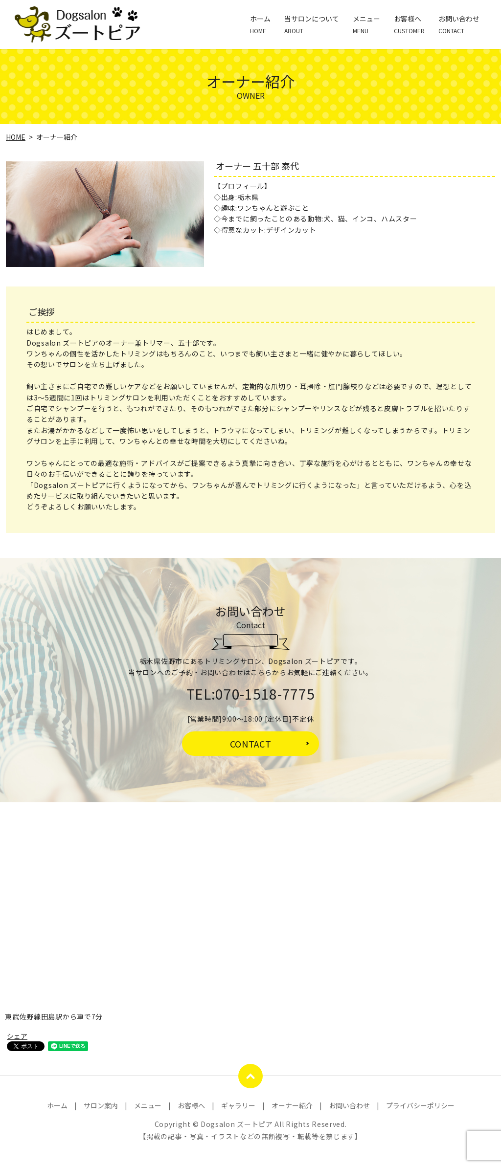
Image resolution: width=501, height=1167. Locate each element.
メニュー (366, 24)
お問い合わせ (458, 24)
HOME (15, 137)
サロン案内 (101, 1105)
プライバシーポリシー (420, 1105)
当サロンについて (311, 24)
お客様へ (409, 24)
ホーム (260, 24)
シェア (17, 1036)
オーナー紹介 (292, 1105)
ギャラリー (238, 1105)
